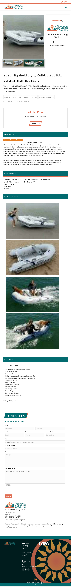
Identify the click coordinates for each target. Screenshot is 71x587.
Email (7, 432)
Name (7, 425)
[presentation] (18, 491)
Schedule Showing (10, 446)
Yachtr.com (16, 401)
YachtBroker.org (32, 585)
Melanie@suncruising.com (57, 45)
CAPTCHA (7, 486)
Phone (27, 432)
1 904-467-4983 (57, 42)
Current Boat (49, 432)
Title (7, 439)
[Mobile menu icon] (65, 7)
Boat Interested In (10, 469)
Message (7, 452)
